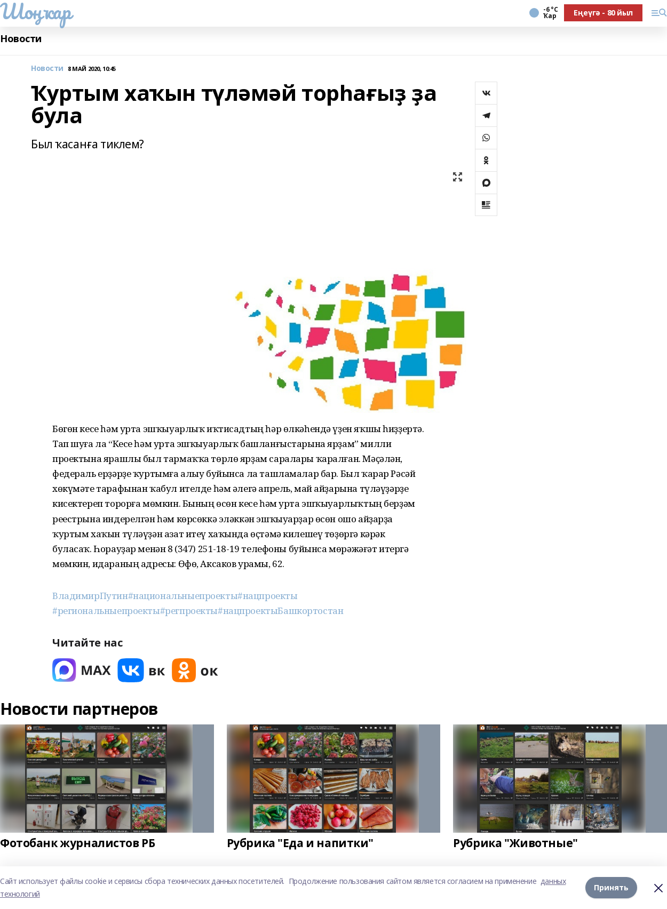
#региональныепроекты (106, 610)
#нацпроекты (267, 595)
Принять (611, 887)
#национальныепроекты (183, 595)
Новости (21, 38)
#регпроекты (189, 610)
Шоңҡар (35, 11)
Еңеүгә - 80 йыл (603, 12)
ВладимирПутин (90, 595)
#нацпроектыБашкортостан (280, 610)
